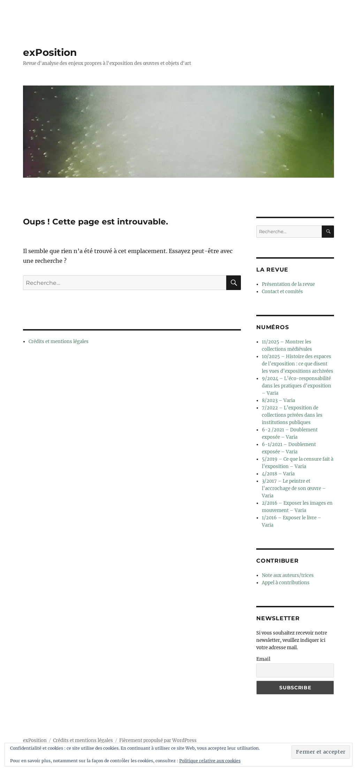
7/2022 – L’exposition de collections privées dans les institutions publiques (292, 415)
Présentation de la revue (288, 284)
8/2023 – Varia (278, 400)
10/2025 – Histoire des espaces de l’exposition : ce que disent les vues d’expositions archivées (297, 364)
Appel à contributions (286, 583)
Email (263, 659)
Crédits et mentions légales (59, 341)
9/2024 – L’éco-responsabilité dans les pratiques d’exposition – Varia (296, 386)
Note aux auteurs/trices (288, 575)
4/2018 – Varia (278, 474)
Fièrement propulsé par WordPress (158, 740)
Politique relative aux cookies (210, 760)
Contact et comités (282, 292)
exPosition (50, 52)
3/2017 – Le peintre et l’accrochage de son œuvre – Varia (294, 488)
